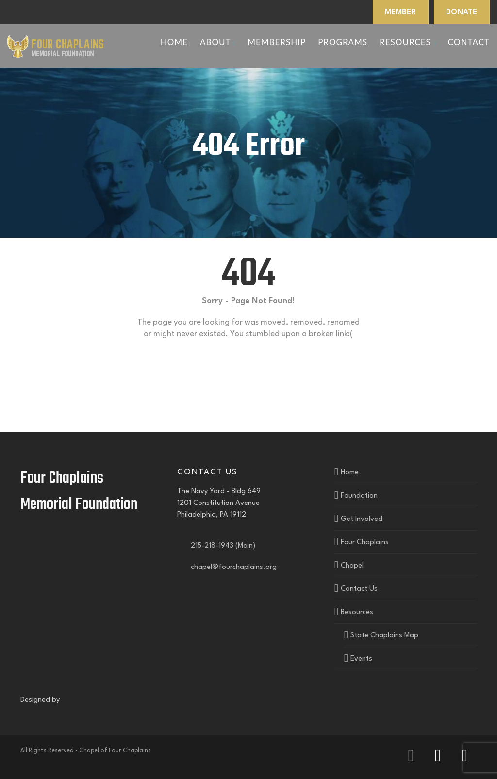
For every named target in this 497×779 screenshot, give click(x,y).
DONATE (461, 12)
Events (361, 659)
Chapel (352, 565)
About (217, 42)
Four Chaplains (365, 542)
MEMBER (400, 12)
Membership (277, 42)
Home (174, 42)
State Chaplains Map (384, 635)
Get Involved (361, 519)
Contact (469, 42)
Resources (408, 42)
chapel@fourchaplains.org (232, 567)
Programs (342, 42)
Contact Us (359, 589)
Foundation (359, 496)
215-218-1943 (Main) (221, 546)
